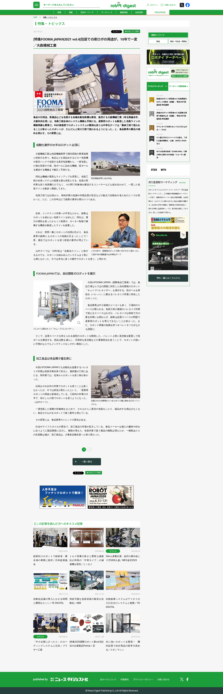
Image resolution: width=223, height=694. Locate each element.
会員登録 (139, 12)
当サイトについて (108, 679)
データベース (106, 12)
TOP (35, 17)
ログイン (154, 5)
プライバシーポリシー (143, 679)
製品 (158, 41)
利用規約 (124, 679)
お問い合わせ (169, 5)
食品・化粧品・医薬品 (178, 41)
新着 (59, 12)
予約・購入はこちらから (168, 278)
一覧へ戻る (86, 461)
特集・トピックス (50, 17)
